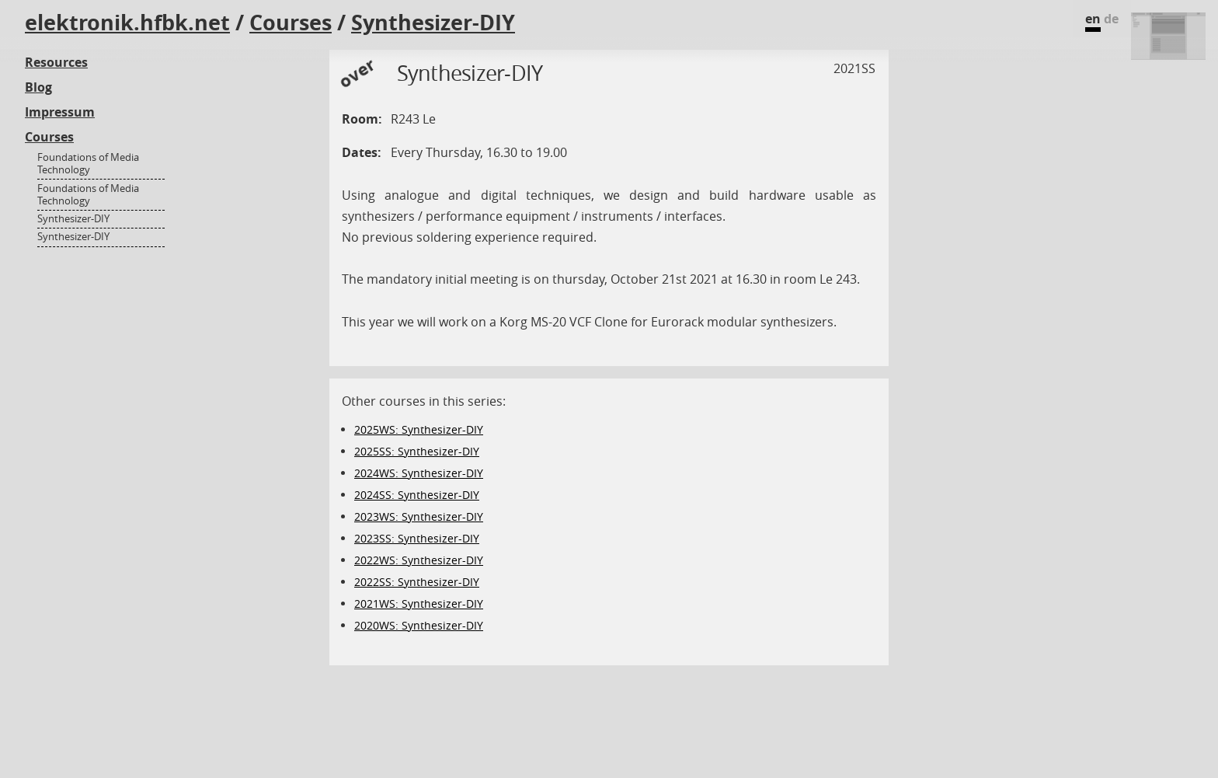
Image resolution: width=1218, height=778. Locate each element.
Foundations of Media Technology (88, 163)
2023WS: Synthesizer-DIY (418, 516)
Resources (56, 62)
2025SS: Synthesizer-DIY (416, 451)
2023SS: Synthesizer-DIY (416, 538)
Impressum (60, 111)
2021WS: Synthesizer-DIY (418, 603)
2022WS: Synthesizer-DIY (418, 560)
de (1111, 18)
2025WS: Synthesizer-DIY (418, 429)
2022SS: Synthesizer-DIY (416, 581)
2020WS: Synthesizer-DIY (418, 625)
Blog (38, 87)
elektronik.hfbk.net (127, 22)
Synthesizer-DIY (433, 22)
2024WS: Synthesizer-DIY (418, 473)
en (1093, 18)
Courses (290, 22)
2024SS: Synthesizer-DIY (416, 494)
